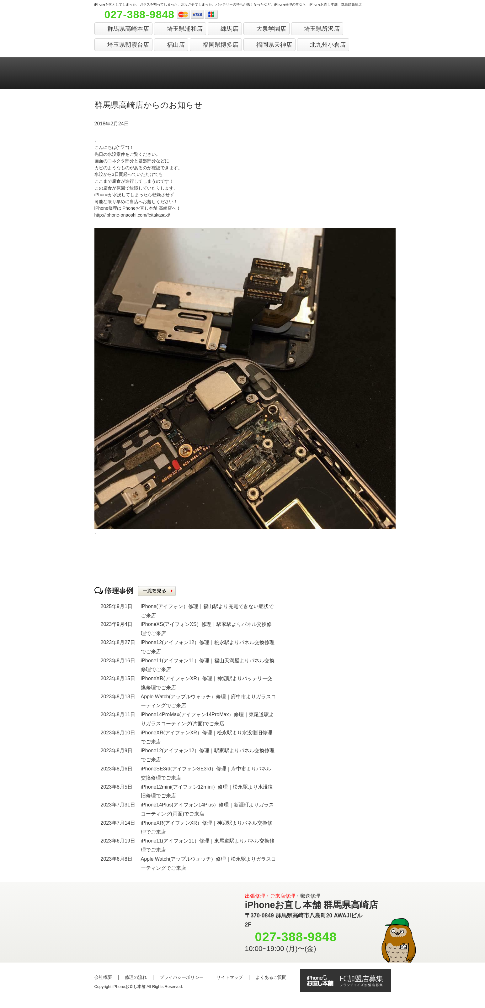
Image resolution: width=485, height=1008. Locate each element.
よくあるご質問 (271, 977)
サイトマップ (229, 977)
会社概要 (103, 977)
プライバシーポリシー (182, 977)
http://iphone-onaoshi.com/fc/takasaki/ (132, 215)
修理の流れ (136, 977)
